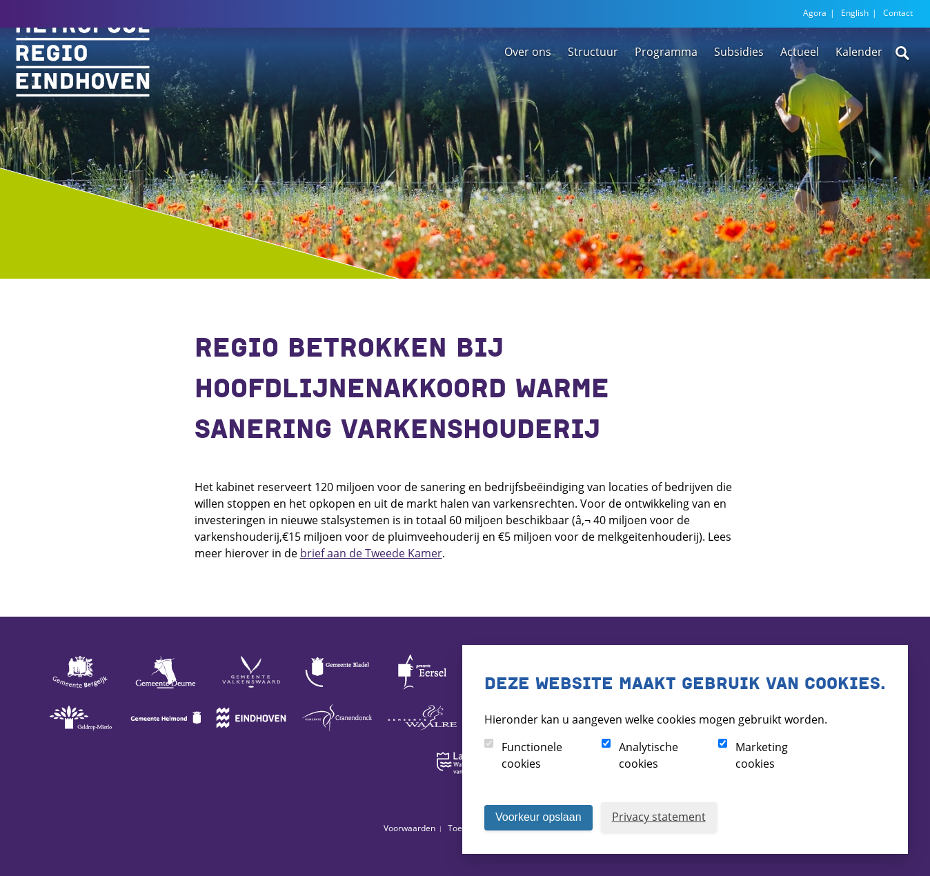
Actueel (799, 91)
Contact (898, 13)
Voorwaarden (409, 828)
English (855, 13)
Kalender (858, 91)
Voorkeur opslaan (538, 817)
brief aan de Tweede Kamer (371, 553)
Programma (666, 91)
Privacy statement (659, 816)
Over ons (527, 91)
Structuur (593, 91)
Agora (815, 13)
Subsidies (739, 91)
